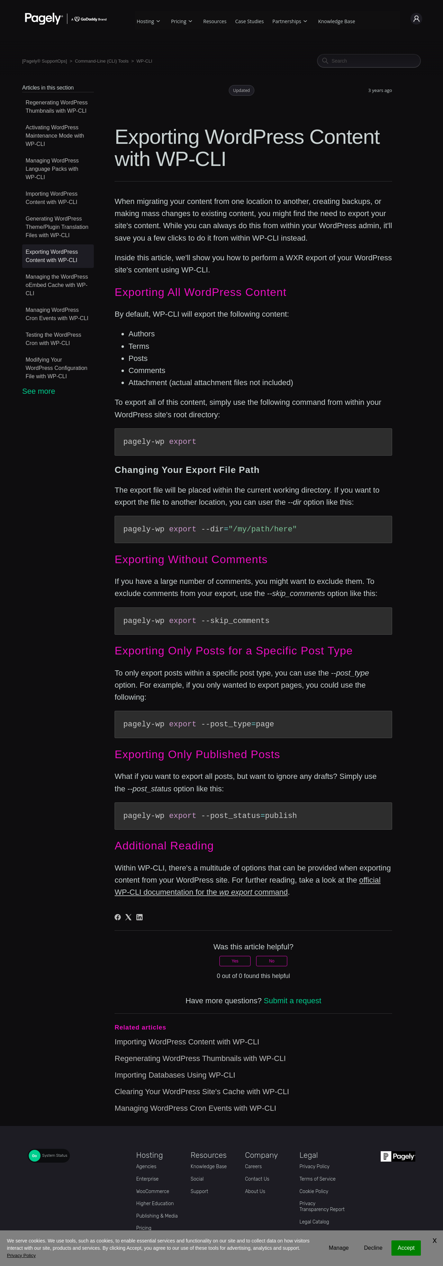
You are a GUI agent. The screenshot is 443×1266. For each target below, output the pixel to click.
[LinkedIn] (139, 917)
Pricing (178, 21)
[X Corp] (128, 917)
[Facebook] (118, 917)
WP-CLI (144, 61)
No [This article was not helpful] (271, 961)
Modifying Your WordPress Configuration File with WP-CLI (56, 368)
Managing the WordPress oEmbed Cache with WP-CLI (57, 285)
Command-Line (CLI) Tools (101, 61)
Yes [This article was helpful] (235, 961)
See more (38, 391)
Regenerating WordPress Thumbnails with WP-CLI (57, 107)
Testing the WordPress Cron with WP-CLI (53, 339)
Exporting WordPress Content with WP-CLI (52, 256)
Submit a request (292, 1000)
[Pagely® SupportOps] (44, 61)
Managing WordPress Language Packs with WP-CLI (52, 169)
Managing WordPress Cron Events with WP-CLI (57, 314)
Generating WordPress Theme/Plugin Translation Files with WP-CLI (57, 227)
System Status (54, 1156)
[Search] (369, 61)
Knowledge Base (336, 21)
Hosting (145, 21)
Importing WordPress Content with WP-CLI (52, 198)
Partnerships (286, 21)
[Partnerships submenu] (305, 20)
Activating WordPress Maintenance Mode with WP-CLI (55, 135)
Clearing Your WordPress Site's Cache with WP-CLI (202, 1091)
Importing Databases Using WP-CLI (175, 1075)
